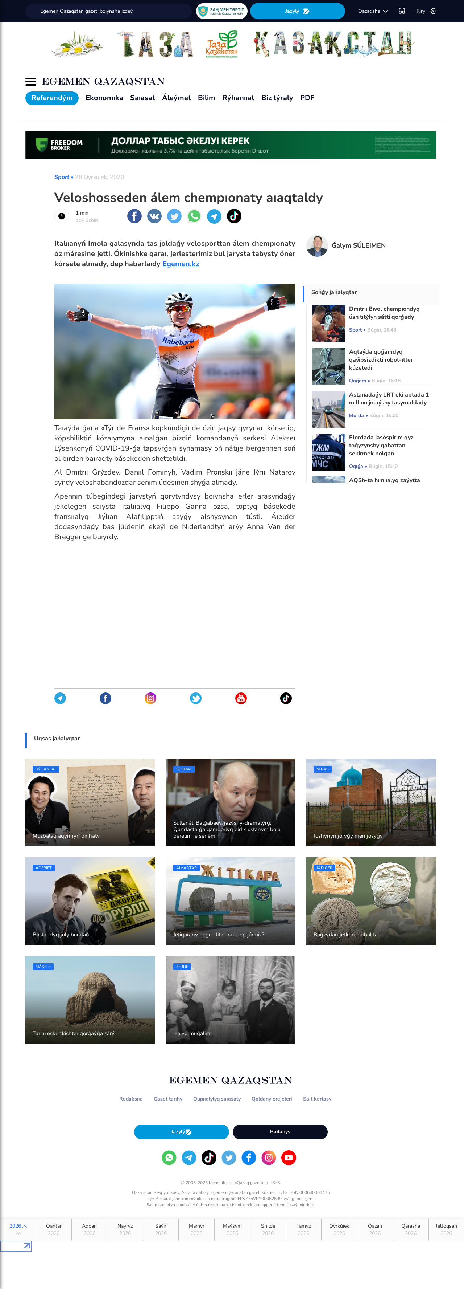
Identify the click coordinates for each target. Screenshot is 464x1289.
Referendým (52, 98)
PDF (307, 98)
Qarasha (410, 1230)
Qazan (375, 1230)
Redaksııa (131, 1098)
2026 (18, 1230)
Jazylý (297, 11)
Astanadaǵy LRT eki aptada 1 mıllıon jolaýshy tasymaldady (389, 399)
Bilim (206, 98)
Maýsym (232, 1230)
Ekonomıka (104, 98)
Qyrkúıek (339, 1230)
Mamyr (196, 1230)
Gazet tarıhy (168, 1098)
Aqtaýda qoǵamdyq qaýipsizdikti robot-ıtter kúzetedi (381, 360)
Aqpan (89, 1230)
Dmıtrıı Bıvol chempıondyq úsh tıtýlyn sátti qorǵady (384, 313)
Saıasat (142, 98)
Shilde (268, 1230)
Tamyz (304, 1230)
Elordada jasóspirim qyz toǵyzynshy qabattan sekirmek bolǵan (381, 446)
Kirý (426, 11)
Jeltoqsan (446, 1230)
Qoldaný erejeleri (272, 1098)
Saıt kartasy (317, 1098)
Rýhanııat (238, 98)
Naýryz (125, 1230)
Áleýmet (176, 98)
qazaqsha (373, 11)
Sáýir (161, 1230)
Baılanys (280, 1131)
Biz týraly (277, 98)
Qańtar (53, 1230)
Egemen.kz (180, 264)
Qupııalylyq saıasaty (217, 1098)
